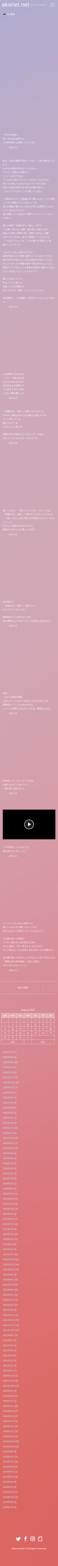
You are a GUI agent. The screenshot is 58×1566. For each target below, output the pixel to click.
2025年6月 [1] (9, 1107)
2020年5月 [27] (10, 1411)
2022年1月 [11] (10, 1315)
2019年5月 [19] (10, 1471)
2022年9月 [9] (9, 1274)
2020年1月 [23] (10, 1431)
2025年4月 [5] (9, 1118)
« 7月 (12, 1042)
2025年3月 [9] (9, 1123)
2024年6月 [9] (9, 1168)
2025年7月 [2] (9, 1102)
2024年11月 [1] (10, 1143)
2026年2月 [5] (9, 1067)
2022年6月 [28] (10, 1289)
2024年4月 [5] (9, 1178)
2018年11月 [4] (10, 1497)
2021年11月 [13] (11, 1325)
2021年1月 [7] (9, 1370)
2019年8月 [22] (10, 1456)
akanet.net (15, 4)
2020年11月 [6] (10, 1380)
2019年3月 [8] (9, 1482)
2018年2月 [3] (9, 1507)
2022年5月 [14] (10, 1295)
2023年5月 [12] (10, 1234)
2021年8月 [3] (9, 1340)
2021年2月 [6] (9, 1365)
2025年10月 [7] (10, 1087)
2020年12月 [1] (10, 1375)
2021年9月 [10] (10, 1335)
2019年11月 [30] (11, 1441)
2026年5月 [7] (9, 1052)
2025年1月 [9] (9, 1133)
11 (35, 1024)
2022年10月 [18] (11, 1269)
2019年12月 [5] (10, 1436)
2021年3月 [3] (9, 1360)
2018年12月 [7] (10, 1492)
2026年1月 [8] (9, 1072)
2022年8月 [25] (10, 1279)
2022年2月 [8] (9, 1310)
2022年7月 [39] (10, 1284)
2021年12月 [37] (11, 1320)
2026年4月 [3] (9, 1057)
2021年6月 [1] (9, 1350)
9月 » (43, 1042)
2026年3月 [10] (10, 1062)
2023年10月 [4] (10, 1209)
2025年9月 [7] (9, 1092)
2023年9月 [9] (9, 1214)
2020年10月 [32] (11, 1386)
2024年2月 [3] (9, 1188)
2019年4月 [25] (10, 1477)
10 (28, 1024)
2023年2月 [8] (9, 1249)
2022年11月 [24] (11, 1264)
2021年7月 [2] (9, 1345)
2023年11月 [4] (10, 1204)
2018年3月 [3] (9, 1502)
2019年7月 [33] (10, 1461)
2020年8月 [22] (10, 1396)
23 (20, 1033)
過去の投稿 (22, 987)
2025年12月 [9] (10, 1077)
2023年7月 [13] (10, 1224)
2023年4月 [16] (10, 1239)
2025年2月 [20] (10, 1128)
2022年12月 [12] (11, 1259)
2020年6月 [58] (10, 1406)
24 (28, 1033)
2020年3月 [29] (10, 1421)
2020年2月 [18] (10, 1426)
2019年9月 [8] (9, 1451)
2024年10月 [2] (10, 1148)
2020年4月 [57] (10, 1416)
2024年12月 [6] (10, 1138)
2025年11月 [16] (11, 1082)
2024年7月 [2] (9, 1163)
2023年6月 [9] (9, 1229)
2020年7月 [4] (9, 1401)
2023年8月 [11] (10, 1219)
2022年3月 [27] (10, 1305)
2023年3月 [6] (9, 1244)
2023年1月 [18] (10, 1254)
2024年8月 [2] (9, 1158)
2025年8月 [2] (9, 1097)
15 (13, 1029)
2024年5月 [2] (9, 1173)
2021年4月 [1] (9, 1355)
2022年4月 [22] (10, 1300)
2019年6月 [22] (10, 1466)
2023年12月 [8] (10, 1198)
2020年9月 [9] (9, 1391)
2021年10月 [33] (11, 1330)
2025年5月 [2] (9, 1113)
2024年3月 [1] (9, 1183)
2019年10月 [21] (11, 1446)
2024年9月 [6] (9, 1153)
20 (51, 1029)
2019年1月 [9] (9, 1487)
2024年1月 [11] (10, 1193)
